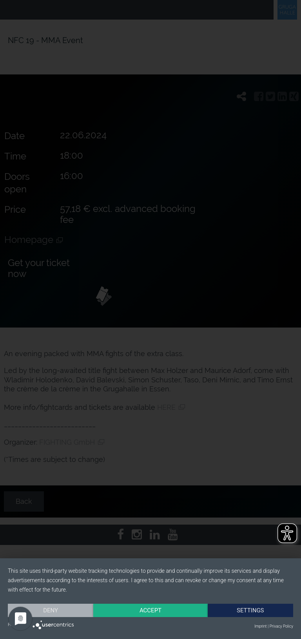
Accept (150, 610)
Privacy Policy (281, 626)
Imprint (260, 626)
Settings (250, 610)
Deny (50, 610)
